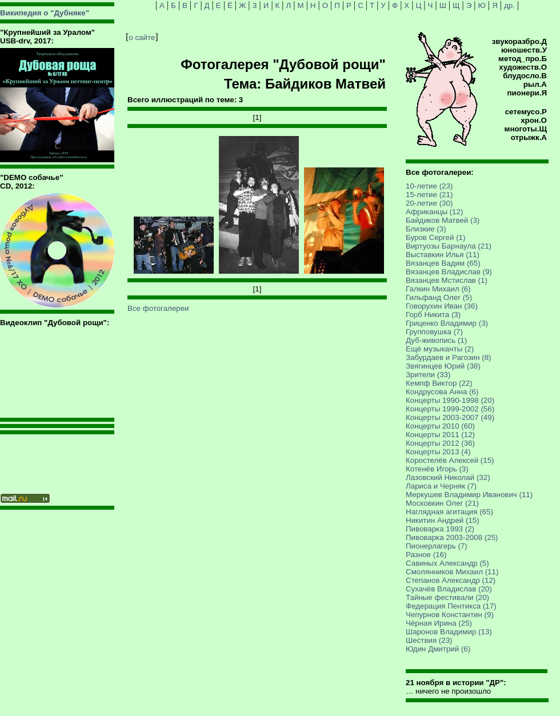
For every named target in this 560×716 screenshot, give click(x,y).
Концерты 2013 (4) (438, 451)
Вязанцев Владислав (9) (449, 271)
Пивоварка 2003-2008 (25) (452, 537)
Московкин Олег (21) (442, 503)
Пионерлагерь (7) (436, 546)
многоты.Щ (526, 129)
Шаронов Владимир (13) (449, 631)
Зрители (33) (428, 374)
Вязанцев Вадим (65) (443, 263)
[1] (257, 117)
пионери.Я (527, 93)
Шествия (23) (429, 640)
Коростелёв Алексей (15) (450, 460)
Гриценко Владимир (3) (447, 323)
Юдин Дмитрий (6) (438, 649)
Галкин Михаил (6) (438, 289)
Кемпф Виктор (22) (439, 383)
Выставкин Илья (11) (442, 254)
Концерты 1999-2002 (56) (450, 409)
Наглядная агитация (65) (449, 511)
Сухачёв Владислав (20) (449, 589)
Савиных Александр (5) (447, 563)
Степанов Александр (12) (450, 580)
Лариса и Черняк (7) (441, 486)
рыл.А (535, 84)
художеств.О (523, 67)
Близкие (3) (426, 229)
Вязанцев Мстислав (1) (446, 280)
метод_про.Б (522, 58)
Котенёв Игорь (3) (437, 469)
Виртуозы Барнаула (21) (448, 246)
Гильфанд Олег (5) (439, 297)
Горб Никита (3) (433, 314)
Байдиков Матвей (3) (442, 220)
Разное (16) (426, 554)
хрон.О (534, 120)
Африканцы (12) (434, 211)
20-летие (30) (429, 203)
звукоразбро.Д (519, 41)
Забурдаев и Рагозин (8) (448, 357)
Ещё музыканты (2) (440, 349)
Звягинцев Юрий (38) (443, 366)
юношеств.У (524, 50)
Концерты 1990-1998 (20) (450, 400)
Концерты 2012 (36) (440, 443)
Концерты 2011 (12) (440, 434)
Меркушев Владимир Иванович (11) (469, 494)
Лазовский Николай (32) (448, 477)
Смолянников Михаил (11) (452, 571)
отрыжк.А (529, 137)
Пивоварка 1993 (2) (440, 529)
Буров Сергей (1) (435, 237)
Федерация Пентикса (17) (451, 606)
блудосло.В (525, 75)
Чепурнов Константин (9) (450, 614)
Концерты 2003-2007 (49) (450, 417)
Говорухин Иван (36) (442, 306)
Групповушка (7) (434, 331)
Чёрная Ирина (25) (439, 623)
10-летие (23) (429, 186)
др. (509, 5)
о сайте (142, 37)
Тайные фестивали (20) (447, 597)
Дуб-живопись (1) (436, 340)
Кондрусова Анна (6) (442, 391)
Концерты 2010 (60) (440, 426)
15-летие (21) (429, 194)
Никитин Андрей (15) (442, 520)
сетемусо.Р (526, 111)
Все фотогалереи (158, 308)
